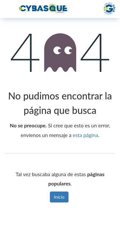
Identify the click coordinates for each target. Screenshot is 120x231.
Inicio (59, 197)
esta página (85, 135)
